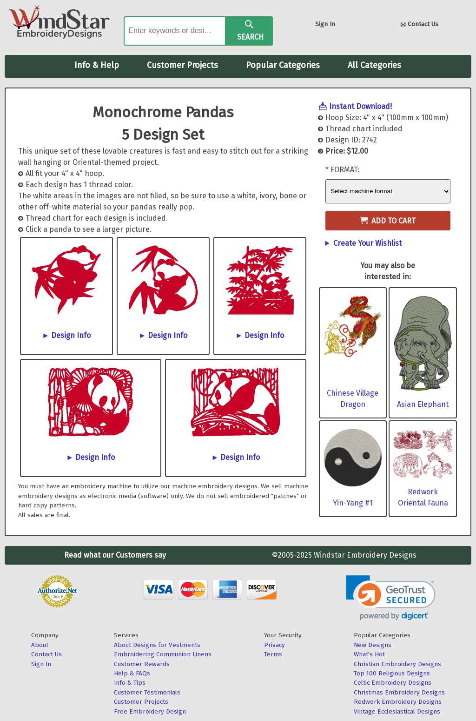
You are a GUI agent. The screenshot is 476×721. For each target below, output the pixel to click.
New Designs (372, 645)
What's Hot (369, 654)
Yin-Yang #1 (353, 503)
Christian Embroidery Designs (397, 664)
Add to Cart (388, 220)
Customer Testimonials (147, 692)
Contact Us (419, 25)
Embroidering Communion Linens (163, 654)
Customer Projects (182, 65)
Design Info (71, 335)
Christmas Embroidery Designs (399, 692)
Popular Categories (283, 65)
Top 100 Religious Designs (392, 673)
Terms (273, 654)
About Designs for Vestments (157, 645)
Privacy (274, 645)
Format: (345, 169)
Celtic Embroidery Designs (392, 683)
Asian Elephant (423, 404)
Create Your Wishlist (367, 243)
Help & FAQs (132, 673)
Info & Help (96, 65)
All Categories (374, 65)
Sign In (325, 24)
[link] (390, 597)
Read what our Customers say (115, 555)
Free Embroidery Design (150, 711)
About (39, 645)
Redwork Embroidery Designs (398, 702)
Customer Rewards (142, 664)
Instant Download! (360, 106)
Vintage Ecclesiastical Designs (397, 711)
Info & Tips (129, 683)
